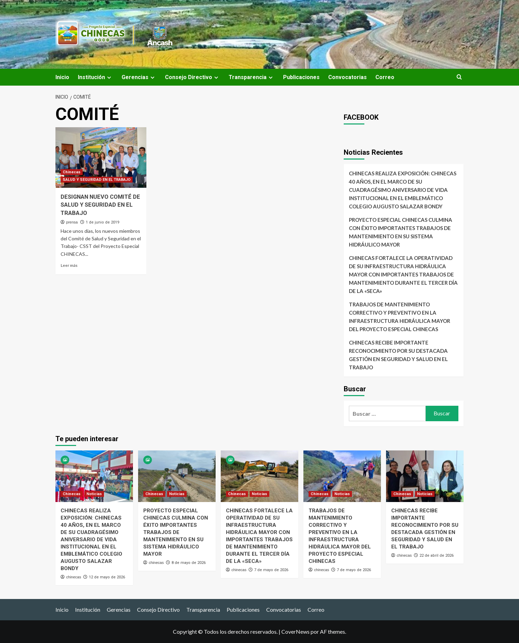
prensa (72, 222)
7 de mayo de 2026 (271, 570)
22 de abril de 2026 (436, 555)
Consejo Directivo (192, 77)
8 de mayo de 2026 (189, 562)
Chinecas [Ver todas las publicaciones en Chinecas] (72, 172)
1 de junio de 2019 (102, 222)
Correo (384, 77)
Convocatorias (347, 77)
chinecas (73, 577)
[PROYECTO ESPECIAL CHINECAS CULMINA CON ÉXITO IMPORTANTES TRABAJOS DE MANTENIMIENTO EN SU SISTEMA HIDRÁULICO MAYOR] (177, 476)
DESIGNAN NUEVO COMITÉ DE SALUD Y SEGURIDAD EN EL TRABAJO (98, 205)
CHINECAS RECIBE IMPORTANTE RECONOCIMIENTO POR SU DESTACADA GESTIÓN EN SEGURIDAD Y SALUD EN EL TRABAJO (398, 354)
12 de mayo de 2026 (107, 577)
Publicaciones (301, 77)
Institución (95, 77)
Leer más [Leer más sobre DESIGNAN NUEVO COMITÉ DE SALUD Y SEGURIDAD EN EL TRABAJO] (69, 265)
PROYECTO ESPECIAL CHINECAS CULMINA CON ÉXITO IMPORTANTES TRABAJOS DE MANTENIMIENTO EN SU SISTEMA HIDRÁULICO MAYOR (400, 232)
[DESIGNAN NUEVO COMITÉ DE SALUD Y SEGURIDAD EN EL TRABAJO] (100, 157)
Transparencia (251, 77)
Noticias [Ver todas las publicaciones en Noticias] (94, 494)
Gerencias (139, 77)
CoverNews (295, 631)
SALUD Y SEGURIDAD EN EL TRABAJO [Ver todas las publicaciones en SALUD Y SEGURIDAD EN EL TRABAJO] (97, 179)
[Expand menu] (109, 77)
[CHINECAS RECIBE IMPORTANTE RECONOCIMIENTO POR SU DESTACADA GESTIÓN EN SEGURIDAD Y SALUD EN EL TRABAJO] (425, 476)
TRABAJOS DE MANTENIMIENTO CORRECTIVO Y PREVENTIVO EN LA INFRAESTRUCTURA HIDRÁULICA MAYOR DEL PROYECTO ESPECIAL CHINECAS (399, 316)
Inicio (62, 77)
